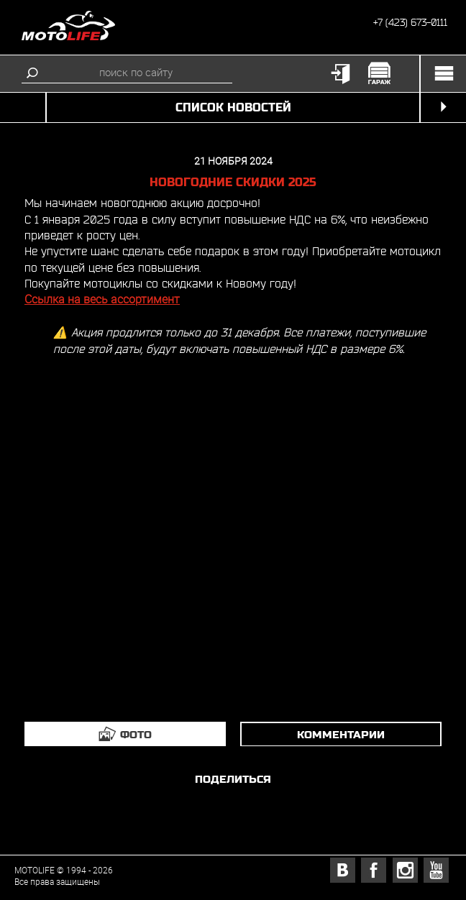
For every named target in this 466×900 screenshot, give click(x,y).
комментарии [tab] (341, 734)
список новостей (233, 107)
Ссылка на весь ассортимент (102, 299)
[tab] (125, 734)
